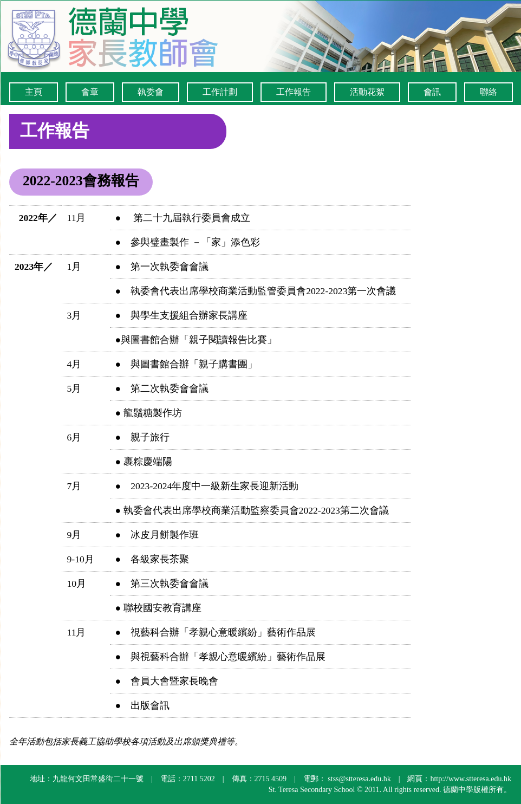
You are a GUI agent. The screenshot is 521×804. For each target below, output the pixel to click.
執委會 (151, 91)
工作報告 (293, 91)
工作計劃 (220, 91)
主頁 (33, 91)
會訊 (432, 91)
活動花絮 (367, 91)
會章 (90, 91)
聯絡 (488, 91)
